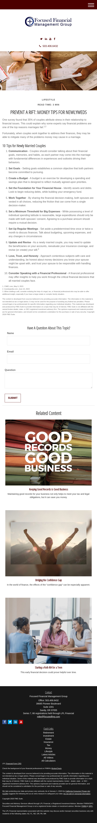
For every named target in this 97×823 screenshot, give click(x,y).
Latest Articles (48, 754)
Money (48, 748)
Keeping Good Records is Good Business (48, 489)
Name (10, 333)
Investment (48, 736)
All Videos (48, 757)
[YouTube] (50, 39)
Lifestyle (48, 751)
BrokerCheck (57, 768)
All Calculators (48, 761)
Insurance (48, 742)
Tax (48, 745)
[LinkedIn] (46, 39)
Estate (48, 739)
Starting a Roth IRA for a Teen (48, 667)
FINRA (84, 806)
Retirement (48, 732)
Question (10, 370)
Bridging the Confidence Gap (48, 580)
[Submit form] (13, 398)
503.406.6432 (48, 46)
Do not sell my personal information (77, 794)
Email (10, 351)
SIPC (91, 806)
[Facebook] (54, 39)
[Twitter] (41, 39)
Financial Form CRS (13, 763)
